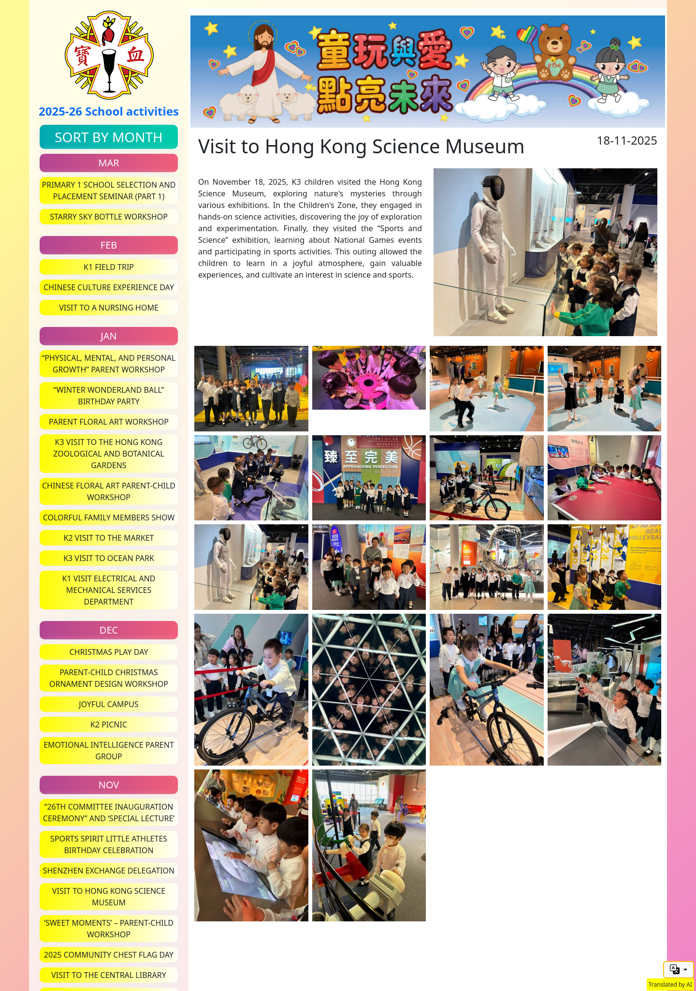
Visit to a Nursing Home (109, 307)
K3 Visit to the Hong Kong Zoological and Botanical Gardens (108, 454)
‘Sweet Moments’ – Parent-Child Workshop (109, 928)
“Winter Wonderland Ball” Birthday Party (109, 396)
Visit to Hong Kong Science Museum (108, 897)
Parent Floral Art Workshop (109, 421)
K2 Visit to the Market (109, 537)
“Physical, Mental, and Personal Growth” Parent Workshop (109, 364)
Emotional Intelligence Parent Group (109, 751)
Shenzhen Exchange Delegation (109, 870)
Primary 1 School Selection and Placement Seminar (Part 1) (109, 190)
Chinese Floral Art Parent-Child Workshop (108, 491)
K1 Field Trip (109, 267)
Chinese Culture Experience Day (109, 287)
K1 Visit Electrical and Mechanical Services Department (108, 590)
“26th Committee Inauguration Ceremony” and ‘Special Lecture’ (108, 812)
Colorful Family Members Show (109, 517)
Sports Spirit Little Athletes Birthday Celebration (108, 844)
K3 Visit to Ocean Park (108, 558)
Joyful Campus (108, 704)
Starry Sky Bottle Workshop (109, 216)
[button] (678, 969)
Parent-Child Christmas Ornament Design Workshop (108, 678)
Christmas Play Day (109, 652)
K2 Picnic (108, 724)
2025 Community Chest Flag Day (109, 954)
